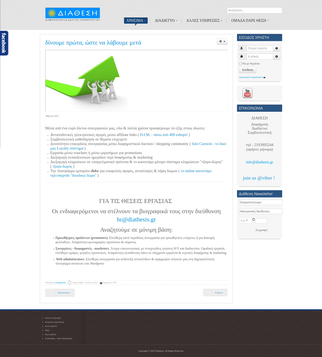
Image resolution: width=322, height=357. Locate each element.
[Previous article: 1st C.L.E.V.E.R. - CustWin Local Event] (60, 293)
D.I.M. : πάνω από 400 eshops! (164, 134)
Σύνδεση (247, 69)
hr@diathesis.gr (136, 219)
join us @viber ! (259, 178)
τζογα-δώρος (62, 166)
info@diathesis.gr (259, 162)
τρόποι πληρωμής (53, 318)
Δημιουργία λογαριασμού (252, 77)
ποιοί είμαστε (51, 326)
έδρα (47, 330)
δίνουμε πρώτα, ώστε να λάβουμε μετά (93, 42)
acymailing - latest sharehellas (58, 338)
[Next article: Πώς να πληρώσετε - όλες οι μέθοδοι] (215, 292)
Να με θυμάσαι (251, 63)
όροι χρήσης (50, 334)
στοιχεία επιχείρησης (54, 322)
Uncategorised (60, 283)
